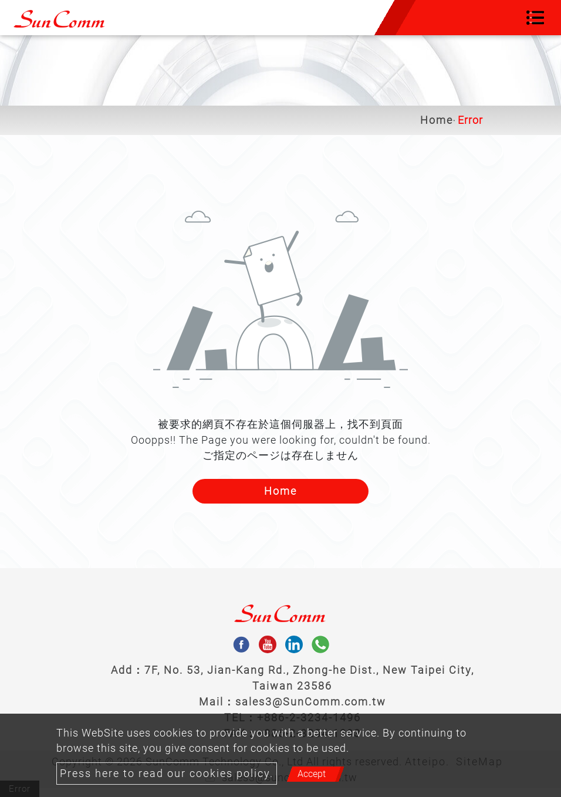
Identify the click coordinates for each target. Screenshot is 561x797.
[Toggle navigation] (535, 17)
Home (436, 120)
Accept (312, 773)
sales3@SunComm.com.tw (310, 701)
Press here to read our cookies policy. (166, 773)
